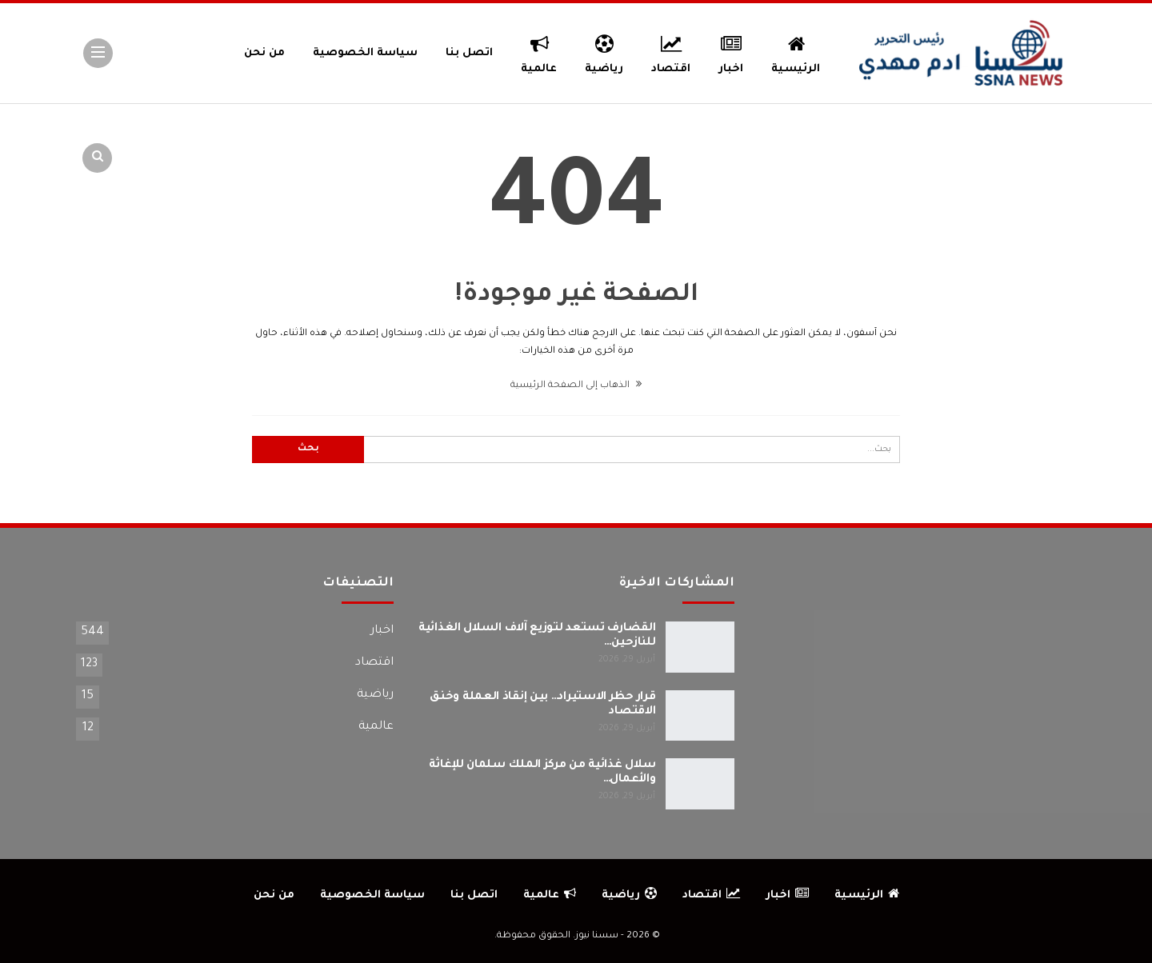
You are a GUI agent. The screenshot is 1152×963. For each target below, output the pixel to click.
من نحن (264, 53)
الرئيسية (795, 52)
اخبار (731, 52)
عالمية (539, 52)
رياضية (604, 52)
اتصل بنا (469, 53)
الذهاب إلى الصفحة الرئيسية (576, 386)
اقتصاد (670, 52)
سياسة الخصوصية (365, 53)
